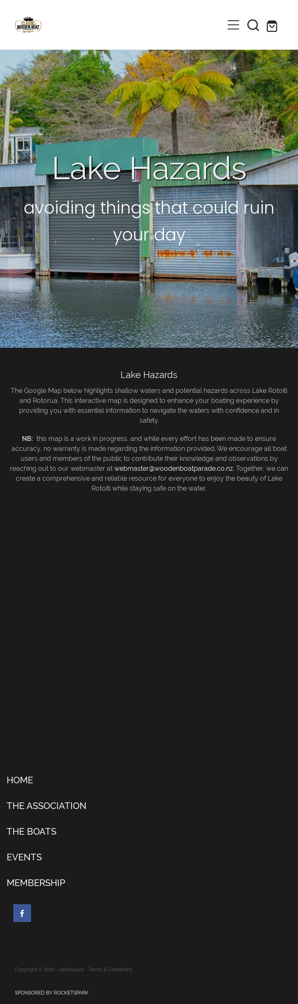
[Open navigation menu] (233, 25)
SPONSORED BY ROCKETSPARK (52, 993)
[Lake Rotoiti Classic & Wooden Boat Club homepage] (119, 25)
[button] (253, 25)
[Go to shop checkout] (273, 25)
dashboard (71, 970)
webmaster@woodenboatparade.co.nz (173, 468)
